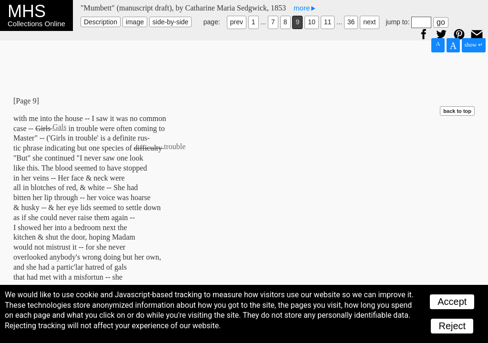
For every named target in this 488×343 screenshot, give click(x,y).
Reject (452, 326)
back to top (457, 111)
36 (351, 22)
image (135, 22)
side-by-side (170, 22)
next (369, 22)
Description (100, 22)
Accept (452, 301)
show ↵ (474, 44)
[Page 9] (26, 101)
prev (236, 22)
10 (311, 22)
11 (328, 22)
